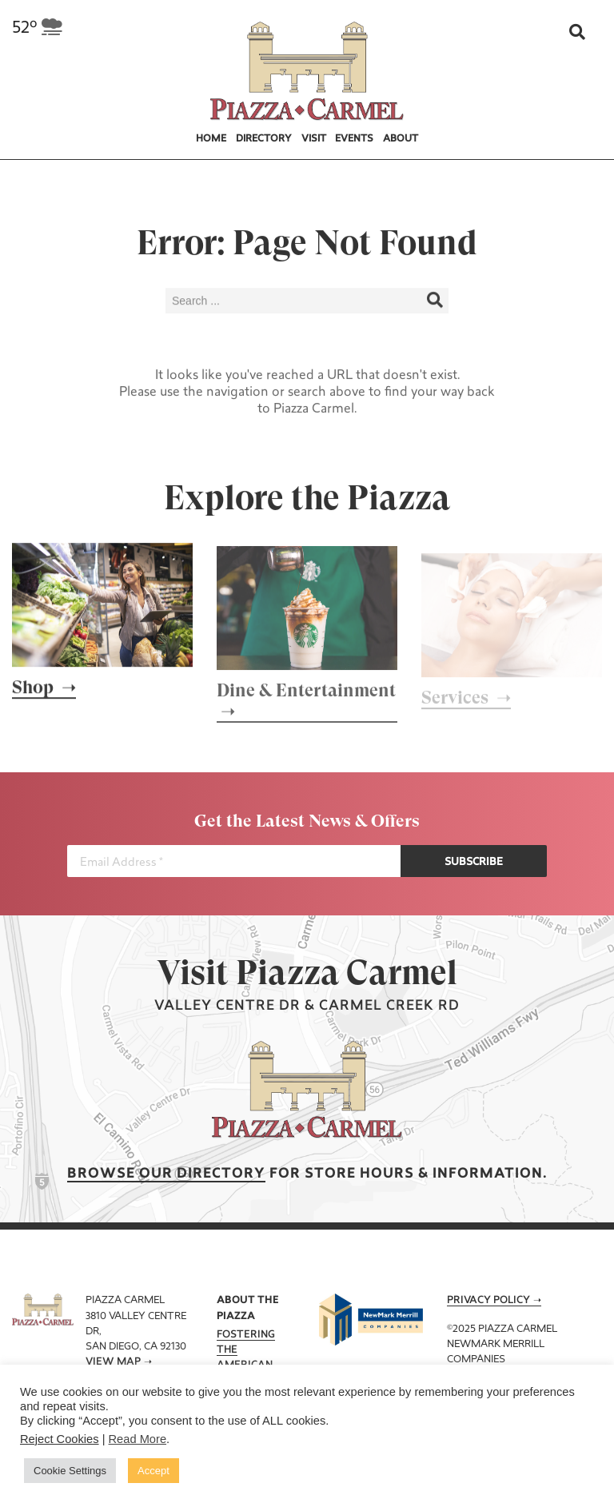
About (400, 139)
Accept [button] (153, 1471)
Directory (264, 139)
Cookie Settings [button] (70, 1471)
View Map (113, 1362)
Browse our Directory (166, 1174)
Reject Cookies (59, 1439)
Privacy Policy (488, 1301)
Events (354, 139)
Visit (313, 139)
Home (211, 139)
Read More (138, 1439)
